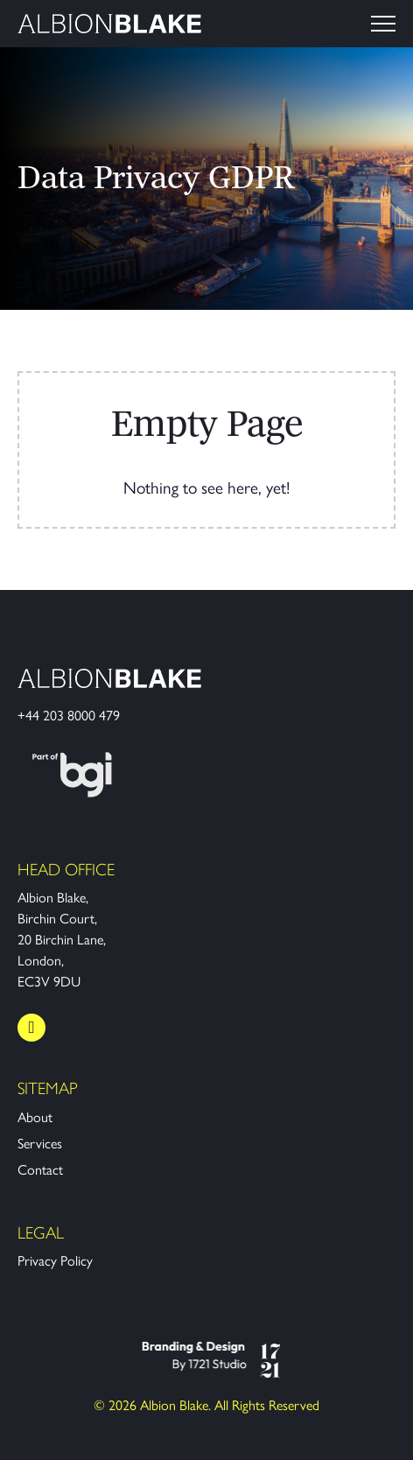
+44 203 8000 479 (69, 715)
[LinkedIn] (32, 1028)
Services (40, 1143)
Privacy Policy (55, 1261)
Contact (40, 1170)
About (35, 1117)
